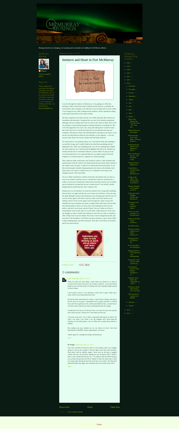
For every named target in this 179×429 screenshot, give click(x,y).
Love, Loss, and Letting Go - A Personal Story (133, 213)
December (132, 86)
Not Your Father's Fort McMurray (134, 246)
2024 (128, 63)
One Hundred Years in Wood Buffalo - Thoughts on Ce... (133, 270)
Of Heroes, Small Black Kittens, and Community (134, 289)
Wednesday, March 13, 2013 (81, 278)
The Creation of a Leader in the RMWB (133, 296)
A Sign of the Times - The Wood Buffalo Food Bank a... (133, 180)
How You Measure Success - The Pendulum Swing (134, 156)
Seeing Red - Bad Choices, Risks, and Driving (134, 261)
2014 (128, 80)
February (132, 302)
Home (90, 407)
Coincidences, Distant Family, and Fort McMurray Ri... (134, 171)
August (131, 99)
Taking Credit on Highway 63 (133, 164)
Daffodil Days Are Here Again (134, 131)
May (130, 110)
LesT (69, 278)
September (132, 96)
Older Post (115, 407)
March (131, 116)
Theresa (43, 71)
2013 (128, 83)
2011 (128, 313)
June (130, 106)
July (130, 103)
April (130, 113)
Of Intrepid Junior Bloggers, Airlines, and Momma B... (134, 196)
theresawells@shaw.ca (46, 108)
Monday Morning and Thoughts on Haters (133, 188)
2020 (128, 70)
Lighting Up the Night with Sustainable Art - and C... (134, 280)
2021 (128, 66)
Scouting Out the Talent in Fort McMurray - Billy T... (133, 147)
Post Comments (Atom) (75, 412)
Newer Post (64, 407)
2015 (128, 76)
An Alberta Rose (133, 226)
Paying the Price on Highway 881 (133, 240)
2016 (128, 73)
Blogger (99, 424)
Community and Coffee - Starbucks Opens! (133, 205)
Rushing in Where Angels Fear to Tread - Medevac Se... (134, 232)
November (132, 89)
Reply (69, 338)
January (131, 305)
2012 (128, 310)
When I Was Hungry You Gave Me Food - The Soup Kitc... (133, 123)
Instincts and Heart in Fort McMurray (134, 220)
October (131, 93)
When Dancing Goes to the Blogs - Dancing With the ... (134, 138)
